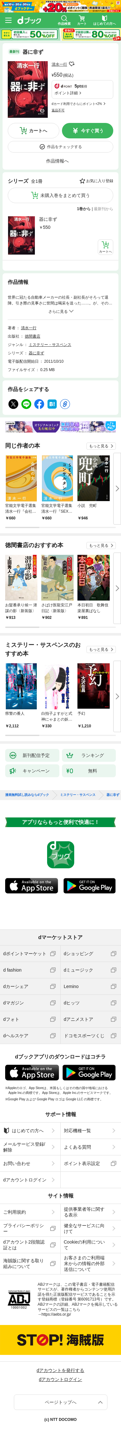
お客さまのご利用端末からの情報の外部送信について (84, 1263)
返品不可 (58, 110)
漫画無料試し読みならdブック (27, 795)
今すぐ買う (92, 130)
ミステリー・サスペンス (50, 344)
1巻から (84, 209)
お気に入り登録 (99, 181)
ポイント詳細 (66, 93)
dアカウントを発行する (61, 1370)
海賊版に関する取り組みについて (23, 1263)
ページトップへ (60, 1402)
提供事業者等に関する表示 (84, 1212)
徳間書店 (32, 336)
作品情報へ (57, 160)
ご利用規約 (14, 1212)
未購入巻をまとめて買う (65, 195)
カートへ (38, 130)
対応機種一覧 (77, 1130)
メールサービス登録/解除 (24, 1147)
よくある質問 (77, 1147)
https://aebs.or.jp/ (56, 1314)
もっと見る (98, 446)
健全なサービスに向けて (84, 1228)
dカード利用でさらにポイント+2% (77, 104)
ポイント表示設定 (82, 1163)
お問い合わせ (16, 1163)
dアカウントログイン (24, 1179)
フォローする (71, 64)
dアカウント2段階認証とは (24, 1244)
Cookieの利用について (84, 1244)
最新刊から (103, 209)
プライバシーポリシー (23, 1228)
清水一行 (59, 64)
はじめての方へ (23, 1130)
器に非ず (48, 219)
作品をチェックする (64, 147)
